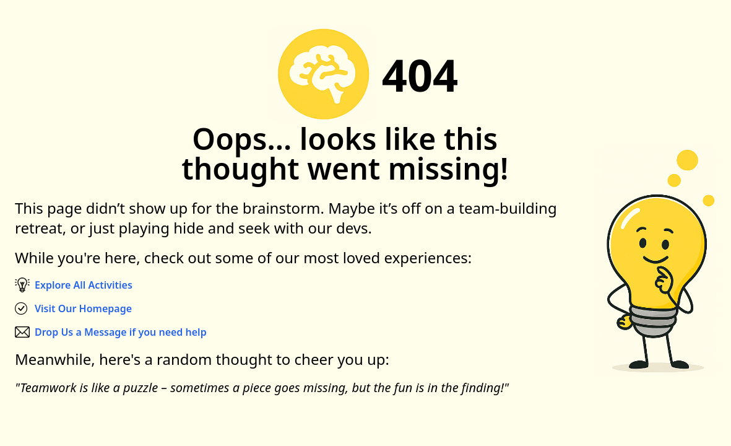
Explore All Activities (83, 285)
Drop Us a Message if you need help (121, 332)
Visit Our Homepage (83, 308)
